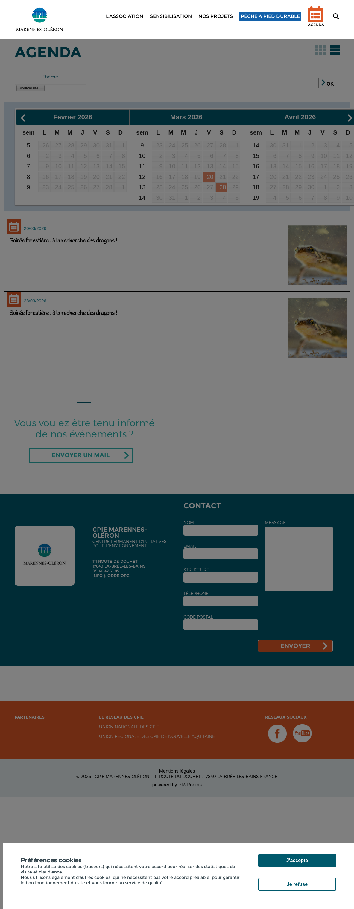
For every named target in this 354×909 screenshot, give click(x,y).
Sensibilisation (171, 16)
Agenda (316, 20)
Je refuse (297, 884)
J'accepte (297, 860)
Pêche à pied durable (270, 16)
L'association (124, 16)
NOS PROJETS (215, 16)
